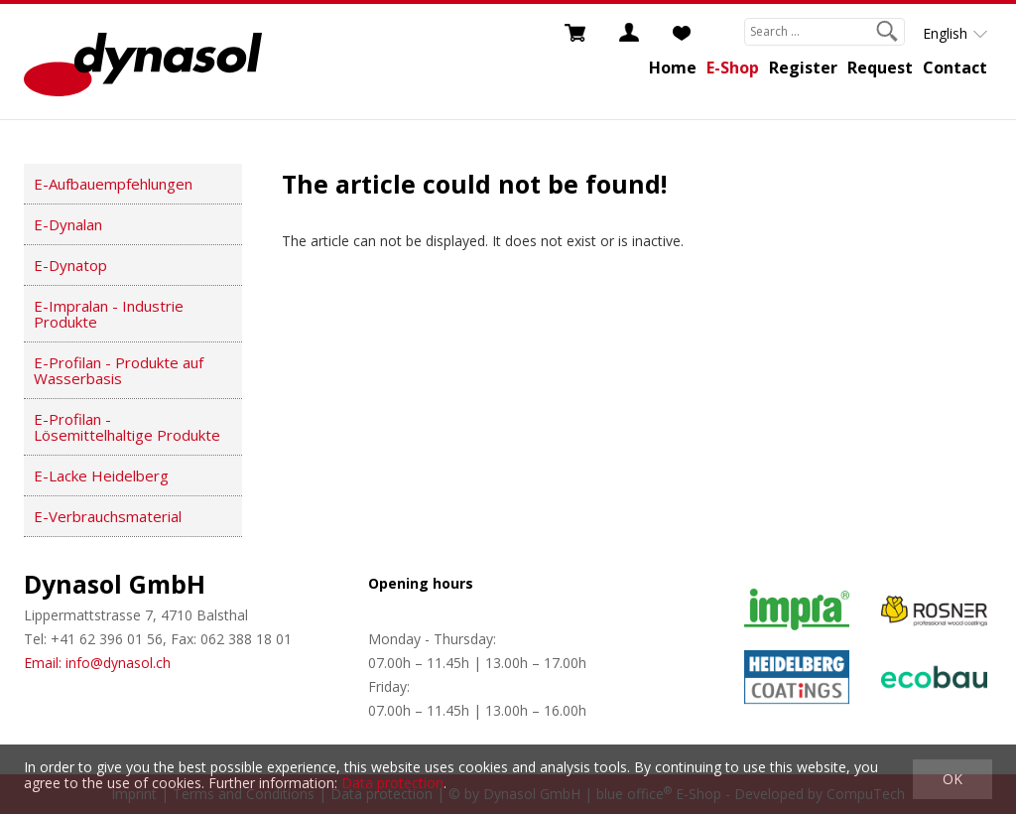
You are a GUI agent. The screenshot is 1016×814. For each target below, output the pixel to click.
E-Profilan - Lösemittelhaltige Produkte (127, 427)
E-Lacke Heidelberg (101, 475)
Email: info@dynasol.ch (97, 662)
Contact (955, 67)
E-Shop (732, 67)
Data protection (392, 782)
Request (880, 67)
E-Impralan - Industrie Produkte (109, 314)
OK (952, 778)
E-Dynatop (70, 265)
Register (803, 67)
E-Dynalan (68, 224)
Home (673, 67)
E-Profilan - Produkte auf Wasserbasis (118, 370)
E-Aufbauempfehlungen (113, 184)
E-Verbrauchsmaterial (108, 516)
